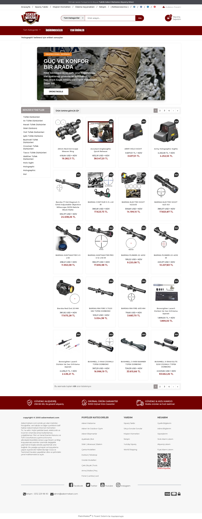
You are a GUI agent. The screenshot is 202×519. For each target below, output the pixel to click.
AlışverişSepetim (177, 18)
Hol (25, 174)
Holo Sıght (28, 163)
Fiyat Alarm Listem (165, 449)
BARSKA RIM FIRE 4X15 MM (133, 308)
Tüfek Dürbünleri (31, 117)
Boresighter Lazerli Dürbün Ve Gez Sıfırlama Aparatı (166, 311)
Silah (84, 444)
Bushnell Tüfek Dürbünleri (30, 141)
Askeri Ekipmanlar (89, 434)
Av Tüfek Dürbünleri (33, 121)
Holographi (28, 166)
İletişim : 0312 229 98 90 (37, 494)
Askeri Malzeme (88, 423)
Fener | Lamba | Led (90, 476)
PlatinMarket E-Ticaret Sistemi (93, 516)
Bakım (99, 444)
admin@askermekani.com (65, 494)
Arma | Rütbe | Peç (89, 470)
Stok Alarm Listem (165, 439)
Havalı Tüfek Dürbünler (34, 124)
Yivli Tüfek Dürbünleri (33, 132)
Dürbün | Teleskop (89, 455)
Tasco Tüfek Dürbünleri (35, 152)
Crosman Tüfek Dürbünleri (30, 147)
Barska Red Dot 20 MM (68, 308)
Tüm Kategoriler (30, 30)
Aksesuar (91, 444)
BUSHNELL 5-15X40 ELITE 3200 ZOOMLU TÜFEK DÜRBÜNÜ (166, 364)
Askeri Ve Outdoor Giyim (92, 428)
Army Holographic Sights (166, 149)
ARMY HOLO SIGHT (133, 149)
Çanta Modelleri (88, 449)
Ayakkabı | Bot (88, 439)
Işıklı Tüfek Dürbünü (33, 136)
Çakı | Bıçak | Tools (89, 465)
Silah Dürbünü (30, 128)
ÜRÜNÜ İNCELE (56, 91)
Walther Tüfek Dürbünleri (30, 157)
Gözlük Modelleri (89, 460)
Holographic (29, 170)
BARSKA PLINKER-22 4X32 (133, 255)
